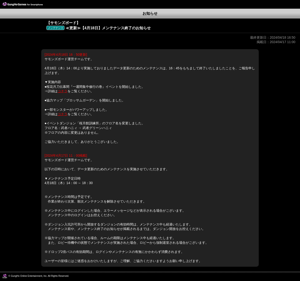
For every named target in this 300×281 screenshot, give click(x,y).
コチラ (63, 91)
